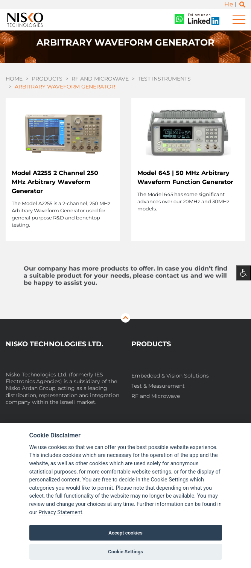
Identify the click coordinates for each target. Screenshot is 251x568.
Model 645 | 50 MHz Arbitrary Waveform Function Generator (185, 177)
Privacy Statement (60, 512)
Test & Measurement (158, 386)
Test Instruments (164, 78)
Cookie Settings (125, 551)
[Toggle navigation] (239, 19)
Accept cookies (125, 533)
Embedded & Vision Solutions (170, 376)
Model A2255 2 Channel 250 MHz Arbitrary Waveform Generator (55, 182)
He (228, 4)
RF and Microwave (100, 78)
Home (14, 78)
